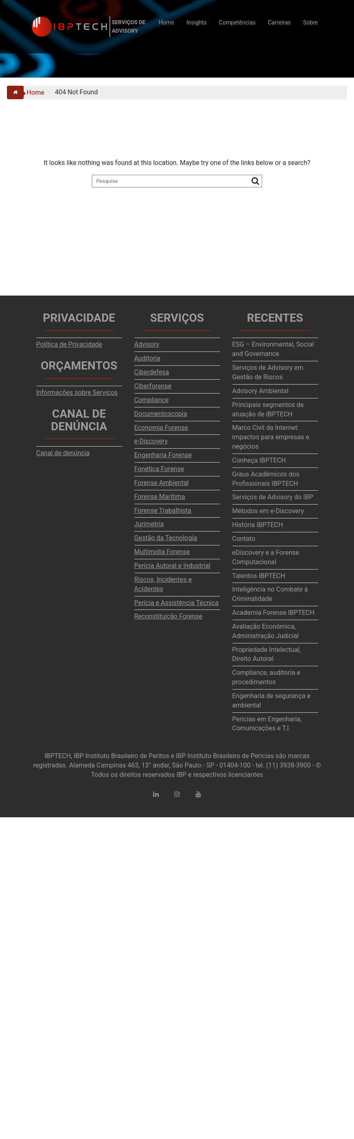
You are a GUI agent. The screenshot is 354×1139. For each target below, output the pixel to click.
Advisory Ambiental (260, 391)
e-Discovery (151, 441)
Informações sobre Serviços (77, 392)
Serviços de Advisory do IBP (273, 497)
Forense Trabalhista (162, 510)
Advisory (147, 344)
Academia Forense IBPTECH (273, 612)
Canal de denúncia (63, 453)
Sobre (310, 22)
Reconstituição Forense (168, 616)
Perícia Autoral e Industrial (172, 566)
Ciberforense (152, 386)
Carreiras (279, 22)
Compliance (151, 400)
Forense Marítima (159, 497)
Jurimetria (149, 524)
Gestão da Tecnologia (165, 538)
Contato (244, 539)
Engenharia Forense (163, 455)
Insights (197, 22)
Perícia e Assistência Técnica (176, 603)
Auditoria (147, 358)
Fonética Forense (159, 469)
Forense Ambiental (161, 483)
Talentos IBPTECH (258, 576)
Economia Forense (161, 428)
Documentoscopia (160, 414)
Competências (237, 22)
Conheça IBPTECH (259, 460)
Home (166, 22)
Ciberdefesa (151, 372)
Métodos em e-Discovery (268, 511)
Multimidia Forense (162, 552)
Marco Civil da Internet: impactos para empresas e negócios (270, 437)
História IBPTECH (257, 525)
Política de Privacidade (69, 344)
